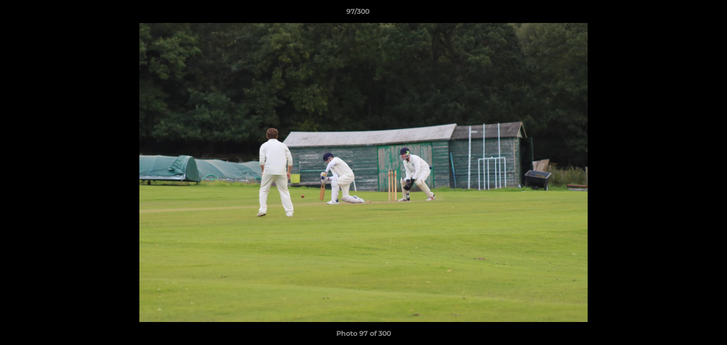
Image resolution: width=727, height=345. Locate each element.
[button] (687, 14)
